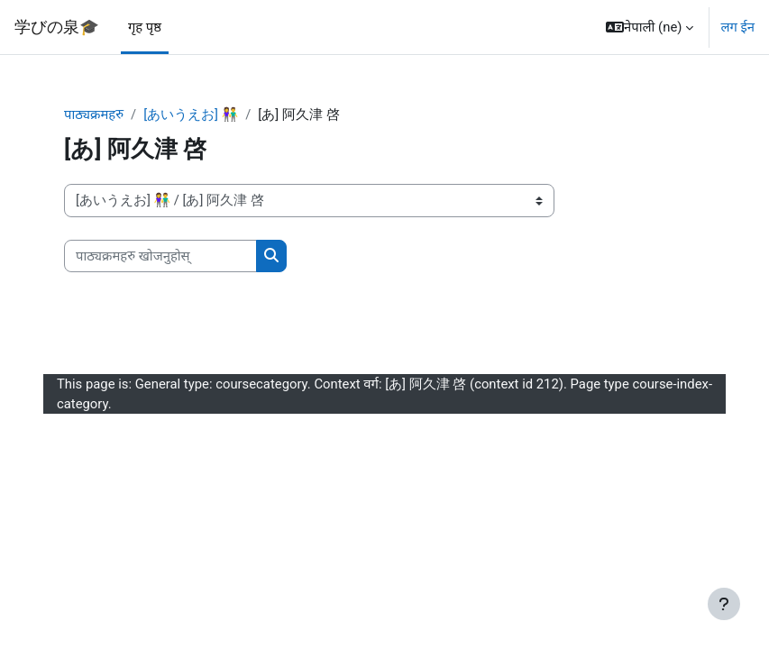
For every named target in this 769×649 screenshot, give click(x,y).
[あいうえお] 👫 (190, 114)
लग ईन (737, 27)
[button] (649, 27)
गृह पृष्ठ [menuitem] (144, 27)
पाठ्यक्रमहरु (94, 114)
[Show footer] (724, 604)
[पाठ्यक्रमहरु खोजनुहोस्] (160, 256)
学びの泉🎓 (56, 27)
